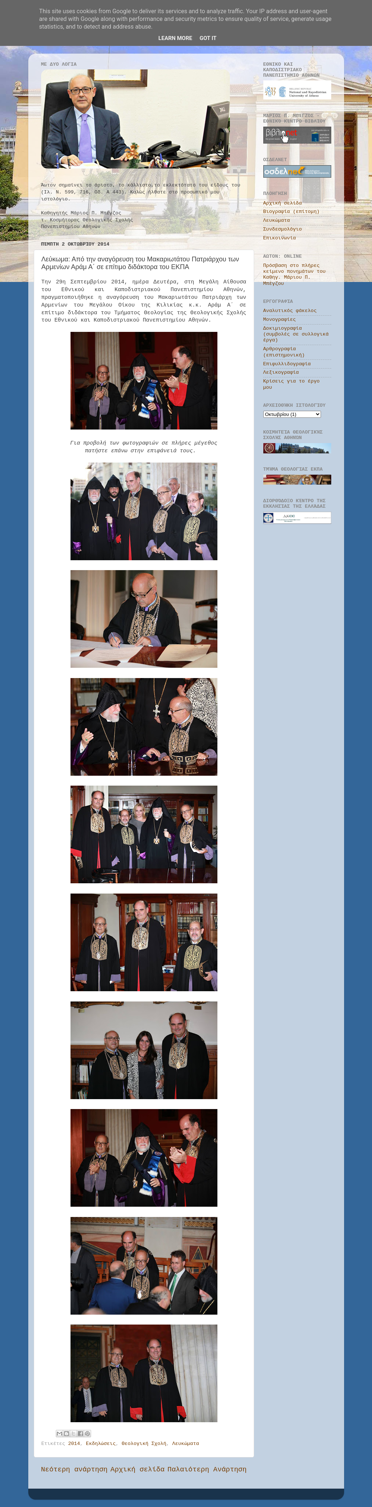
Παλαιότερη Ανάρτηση (206, 1470)
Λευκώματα (185, 1443)
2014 (74, 1443)
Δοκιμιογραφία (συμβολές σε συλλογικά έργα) (296, 334)
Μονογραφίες (279, 319)
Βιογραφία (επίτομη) (291, 211)
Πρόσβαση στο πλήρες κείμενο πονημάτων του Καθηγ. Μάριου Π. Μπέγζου (294, 274)
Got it (207, 38)
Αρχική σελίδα (138, 1470)
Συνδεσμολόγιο (282, 229)
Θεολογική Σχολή (144, 1443)
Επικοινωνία (279, 238)
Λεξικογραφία (281, 372)
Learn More (175, 38)
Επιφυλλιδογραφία (287, 364)
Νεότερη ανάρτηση (74, 1470)
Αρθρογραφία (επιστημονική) (284, 352)
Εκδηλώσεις (101, 1443)
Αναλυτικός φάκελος (290, 311)
